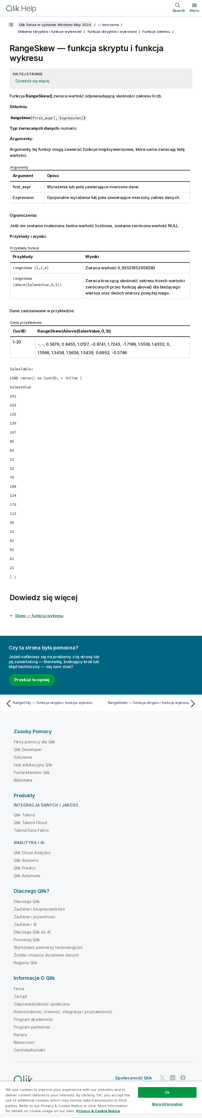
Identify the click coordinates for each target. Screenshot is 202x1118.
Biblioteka (23, 780)
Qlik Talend (24, 815)
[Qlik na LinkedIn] (173, 1077)
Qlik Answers (26, 860)
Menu (194, 10)
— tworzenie (108, 24)
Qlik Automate (27, 875)
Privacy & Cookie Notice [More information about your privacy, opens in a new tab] (98, 1111)
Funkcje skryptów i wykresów (112, 31)
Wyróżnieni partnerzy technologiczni (48, 947)
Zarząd (20, 996)
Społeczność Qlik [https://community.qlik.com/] (133, 1078)
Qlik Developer (28, 749)
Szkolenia (23, 757)
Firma (19, 988)
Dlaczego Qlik (27, 901)
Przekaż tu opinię (31, 679)
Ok (167, 1092)
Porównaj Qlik (27, 939)
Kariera (20, 1034)
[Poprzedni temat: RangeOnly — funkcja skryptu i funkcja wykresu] (51, 703)
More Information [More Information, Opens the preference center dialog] (167, 1104)
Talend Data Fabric (31, 830)
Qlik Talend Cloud (30, 822)
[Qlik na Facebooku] (183, 1077)
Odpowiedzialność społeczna (42, 1004)
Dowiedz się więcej (32, 81)
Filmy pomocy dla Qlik (34, 741)
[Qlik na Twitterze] (162, 1077)
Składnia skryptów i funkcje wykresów (50, 31)
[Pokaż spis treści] (11, 24)
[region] (101, 1099)
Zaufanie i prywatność (34, 916)
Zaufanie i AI (25, 924)
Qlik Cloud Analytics (32, 852)
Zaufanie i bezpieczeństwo (39, 909)
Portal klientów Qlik (32, 772)
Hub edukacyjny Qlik (33, 764)
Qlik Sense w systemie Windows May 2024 (55, 24)
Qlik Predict (24, 868)
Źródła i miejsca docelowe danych (46, 955)
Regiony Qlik (25, 962)
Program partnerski (32, 1027)
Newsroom (24, 1042)
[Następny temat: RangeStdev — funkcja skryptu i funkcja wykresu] (150, 703)
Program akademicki (33, 1019)
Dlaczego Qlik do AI (32, 932)
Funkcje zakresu (156, 31)
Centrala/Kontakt (29, 1050)
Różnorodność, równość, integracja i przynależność (63, 1011)
